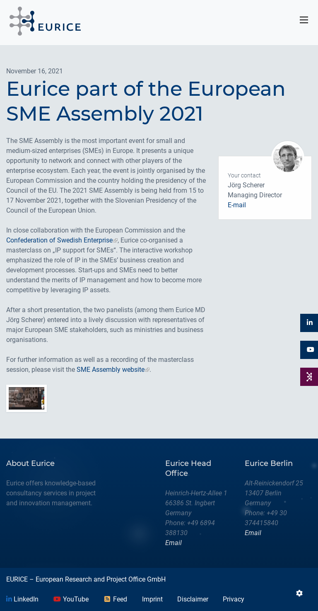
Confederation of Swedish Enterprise (59, 240)
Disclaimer (192, 599)
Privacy (233, 599)
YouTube (71, 599)
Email (173, 543)
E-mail (237, 205)
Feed (115, 599)
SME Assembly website (111, 369)
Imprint (152, 599)
